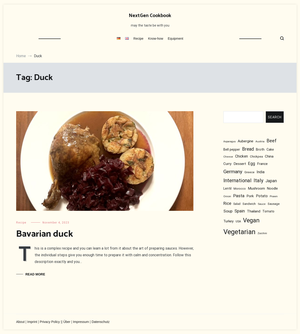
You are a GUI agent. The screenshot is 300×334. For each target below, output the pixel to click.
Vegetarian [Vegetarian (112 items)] (239, 232)
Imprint (32, 322)
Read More (35, 274)
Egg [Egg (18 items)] (251, 163)
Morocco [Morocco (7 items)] (240, 188)
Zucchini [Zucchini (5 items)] (262, 233)
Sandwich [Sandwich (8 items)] (249, 204)
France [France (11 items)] (262, 164)
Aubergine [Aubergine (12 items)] (245, 141)
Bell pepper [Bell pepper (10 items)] (231, 150)
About (20, 322)
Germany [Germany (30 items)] (232, 172)
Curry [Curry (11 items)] (227, 164)
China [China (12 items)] (269, 156)
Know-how (155, 38)
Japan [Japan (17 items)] (271, 181)
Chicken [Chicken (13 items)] (241, 156)
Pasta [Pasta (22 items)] (238, 195)
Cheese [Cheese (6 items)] (228, 156)
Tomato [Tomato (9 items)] (268, 211)
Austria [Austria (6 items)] (259, 141)
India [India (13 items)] (260, 172)
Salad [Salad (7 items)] (236, 204)
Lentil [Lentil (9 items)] (227, 188)
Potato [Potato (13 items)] (262, 196)
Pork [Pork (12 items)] (250, 196)
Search (275, 117)
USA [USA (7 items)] (238, 221)
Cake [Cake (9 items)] (270, 149)
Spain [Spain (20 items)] (239, 211)
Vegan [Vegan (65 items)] (251, 220)
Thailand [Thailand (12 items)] (253, 211)
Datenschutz (101, 322)
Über (66, 322)
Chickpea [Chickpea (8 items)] (256, 156)
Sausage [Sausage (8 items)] (274, 204)
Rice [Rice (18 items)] (227, 203)
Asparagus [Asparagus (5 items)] (229, 141)
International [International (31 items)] (237, 181)
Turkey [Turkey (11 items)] (228, 221)
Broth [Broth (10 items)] (260, 150)
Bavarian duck (44, 234)
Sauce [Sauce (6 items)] (262, 204)
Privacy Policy (50, 322)
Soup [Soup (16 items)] (227, 211)
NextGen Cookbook (150, 16)
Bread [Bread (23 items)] (248, 149)
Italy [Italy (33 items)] (258, 181)
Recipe (138, 38)
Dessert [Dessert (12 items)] (240, 164)
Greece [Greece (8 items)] (249, 172)
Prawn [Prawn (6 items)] (274, 196)
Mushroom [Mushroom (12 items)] (256, 188)
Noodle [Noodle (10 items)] (272, 189)
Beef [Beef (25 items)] (271, 140)
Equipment (175, 38)
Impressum (81, 322)
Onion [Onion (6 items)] (227, 196)
